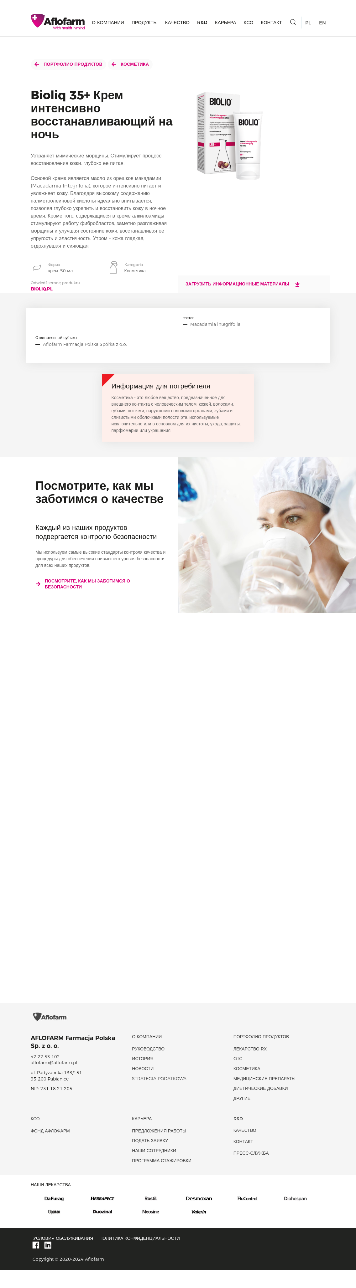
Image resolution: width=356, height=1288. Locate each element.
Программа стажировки (161, 1178)
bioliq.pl (42, 289)
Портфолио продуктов (68, 64)
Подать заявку (150, 1159)
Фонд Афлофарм (50, 1149)
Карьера (225, 24)
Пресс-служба (251, 1171)
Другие (241, 1116)
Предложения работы (159, 1149)
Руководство (148, 1067)
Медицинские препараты (264, 1096)
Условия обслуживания (63, 1256)
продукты (145, 24)
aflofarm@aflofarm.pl (54, 1081)
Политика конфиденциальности (139, 1256)
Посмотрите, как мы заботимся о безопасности (82, 584)
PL (308, 24)
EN (322, 24)
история (142, 1077)
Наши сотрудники (154, 1168)
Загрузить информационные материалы (243, 284)
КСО (249, 24)
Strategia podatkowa (159, 1096)
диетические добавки (260, 1106)
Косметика (130, 64)
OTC (237, 1077)
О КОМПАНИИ (108, 24)
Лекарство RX (250, 1067)
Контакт (271, 24)
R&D (202, 24)
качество (177, 24)
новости (143, 1086)
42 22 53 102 (45, 1074)
